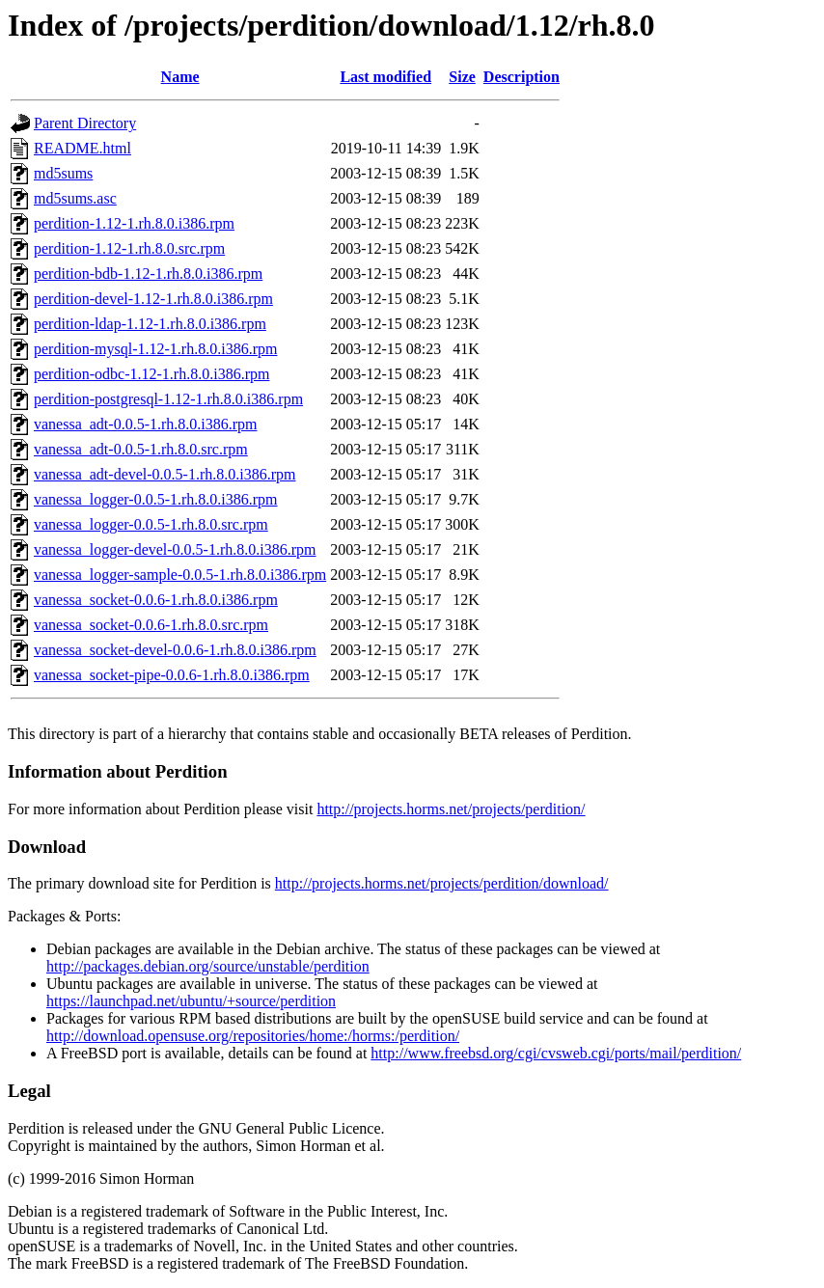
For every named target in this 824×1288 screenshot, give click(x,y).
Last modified (385, 77)
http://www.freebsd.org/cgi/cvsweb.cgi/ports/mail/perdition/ (556, 1053)
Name (180, 77)
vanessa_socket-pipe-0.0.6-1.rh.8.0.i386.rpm (172, 675)
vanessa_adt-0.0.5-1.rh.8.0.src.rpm (141, 449)
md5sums (63, 173)
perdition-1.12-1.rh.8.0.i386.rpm (134, 223)
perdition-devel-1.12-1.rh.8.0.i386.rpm (153, 298)
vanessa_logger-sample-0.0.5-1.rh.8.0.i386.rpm (180, 574)
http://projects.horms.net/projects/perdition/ (450, 809)
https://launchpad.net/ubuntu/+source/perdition (191, 1001)
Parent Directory (85, 123)
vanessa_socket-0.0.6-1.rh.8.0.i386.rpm (156, 599)
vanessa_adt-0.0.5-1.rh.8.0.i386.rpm (146, 424)
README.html (82, 148)
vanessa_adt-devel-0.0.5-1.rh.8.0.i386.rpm (164, 474)
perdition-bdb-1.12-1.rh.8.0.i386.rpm (148, 273)
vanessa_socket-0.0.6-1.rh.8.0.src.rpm (151, 625)
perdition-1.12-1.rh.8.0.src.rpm (129, 248)
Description (521, 77)
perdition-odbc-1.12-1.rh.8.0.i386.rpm (151, 374)
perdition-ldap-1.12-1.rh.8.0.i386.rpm (150, 323)
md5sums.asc (75, 198)
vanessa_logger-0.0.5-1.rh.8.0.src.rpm (151, 524)
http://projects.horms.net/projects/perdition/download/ (442, 883)
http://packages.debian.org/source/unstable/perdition (208, 966)
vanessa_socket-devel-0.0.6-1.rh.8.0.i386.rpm (175, 650)
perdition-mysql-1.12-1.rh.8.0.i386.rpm (155, 349)
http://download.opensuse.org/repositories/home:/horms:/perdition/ (252, 1036)
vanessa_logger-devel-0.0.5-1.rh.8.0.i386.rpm (175, 549)
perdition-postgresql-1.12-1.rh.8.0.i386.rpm (168, 399)
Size (462, 77)
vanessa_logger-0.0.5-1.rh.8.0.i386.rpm (156, 499)
